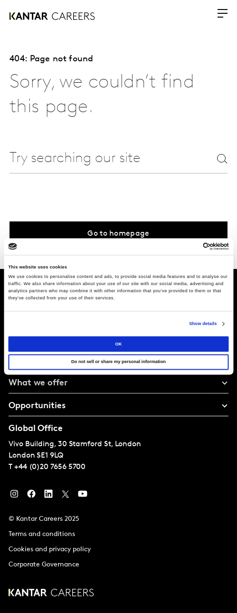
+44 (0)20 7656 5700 (49, 467)
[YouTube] (82, 496)
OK (118, 344)
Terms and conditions (42, 534)
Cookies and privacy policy (50, 549)
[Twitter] (65, 496)
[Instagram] (14, 496)
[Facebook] (31, 496)
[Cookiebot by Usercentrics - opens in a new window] (187, 246)
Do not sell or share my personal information (118, 362)
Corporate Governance (44, 564)
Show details (203, 323)
